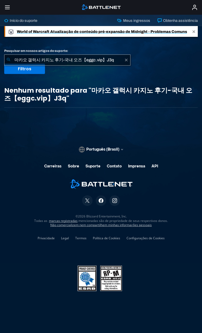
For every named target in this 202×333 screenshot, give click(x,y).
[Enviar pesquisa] (8, 60)
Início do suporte (20, 20)
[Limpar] (126, 60)
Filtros (24, 69)
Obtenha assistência (178, 20)
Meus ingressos (133, 20)
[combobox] (67, 60)
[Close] (194, 31)
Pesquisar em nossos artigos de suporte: (36, 51)
